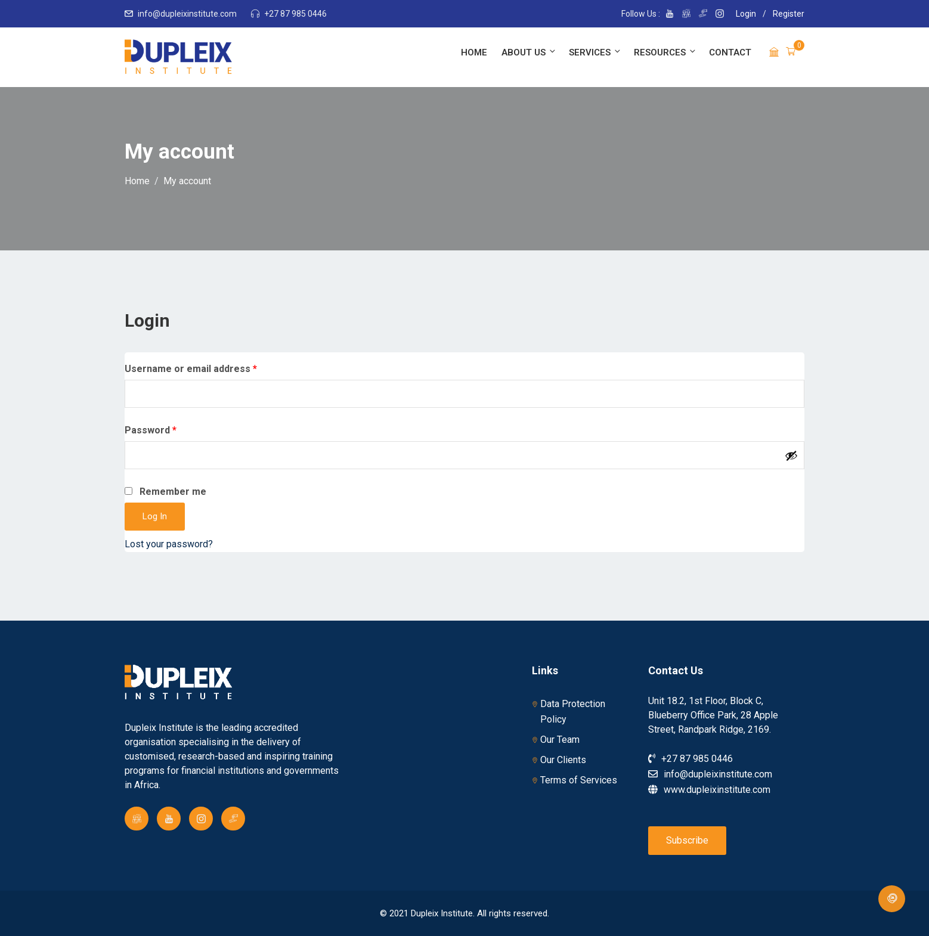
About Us (529, 52)
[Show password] (791, 455)
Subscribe (687, 840)
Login (746, 13)
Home (474, 52)
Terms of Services (578, 780)
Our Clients (563, 759)
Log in (155, 516)
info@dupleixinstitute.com (187, 13)
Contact (730, 52)
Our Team (560, 739)
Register (788, 13)
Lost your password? (169, 544)
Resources (665, 52)
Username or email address (211, 367)
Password (170, 429)
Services (595, 52)
